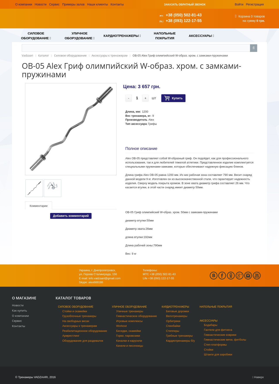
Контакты (117, 4)
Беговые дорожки (177, 311)
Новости (40, 4)
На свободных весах (75, 321)
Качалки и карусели (129, 340)
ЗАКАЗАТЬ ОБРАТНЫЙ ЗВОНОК (185, 4)
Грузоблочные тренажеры (79, 316)
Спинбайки (173, 325)
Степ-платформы (215, 344)
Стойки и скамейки (74, 311)
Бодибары (210, 325)
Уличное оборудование (129, 306)
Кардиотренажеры (175, 306)
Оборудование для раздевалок (82, 340)
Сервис (54, 4)
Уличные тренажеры (129, 311)
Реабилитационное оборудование (84, 331)
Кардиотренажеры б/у (180, 340)
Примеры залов (73, 4)
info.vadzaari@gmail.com (105, 278)
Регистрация (255, 4)
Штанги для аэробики (218, 354)
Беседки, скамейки (128, 331)
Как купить (19, 310)
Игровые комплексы (129, 321)
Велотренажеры (176, 316)
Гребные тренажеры (179, 335)
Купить (173, 98)
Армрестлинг (70, 335)
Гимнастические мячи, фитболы (225, 339)
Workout (121, 325)
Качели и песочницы (129, 345)
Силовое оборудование (75, 306)
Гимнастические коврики (220, 334)
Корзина (244, 16)
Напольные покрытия (216, 306)
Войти (239, 4)
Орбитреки (173, 321)
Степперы (172, 331)
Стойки (208, 349)
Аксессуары (209, 320)
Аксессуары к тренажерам (79, 325)
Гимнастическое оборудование (136, 316)
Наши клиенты (97, 4)
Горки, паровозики (128, 335)
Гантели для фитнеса (218, 329)
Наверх (258, 377)
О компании (23, 4)
